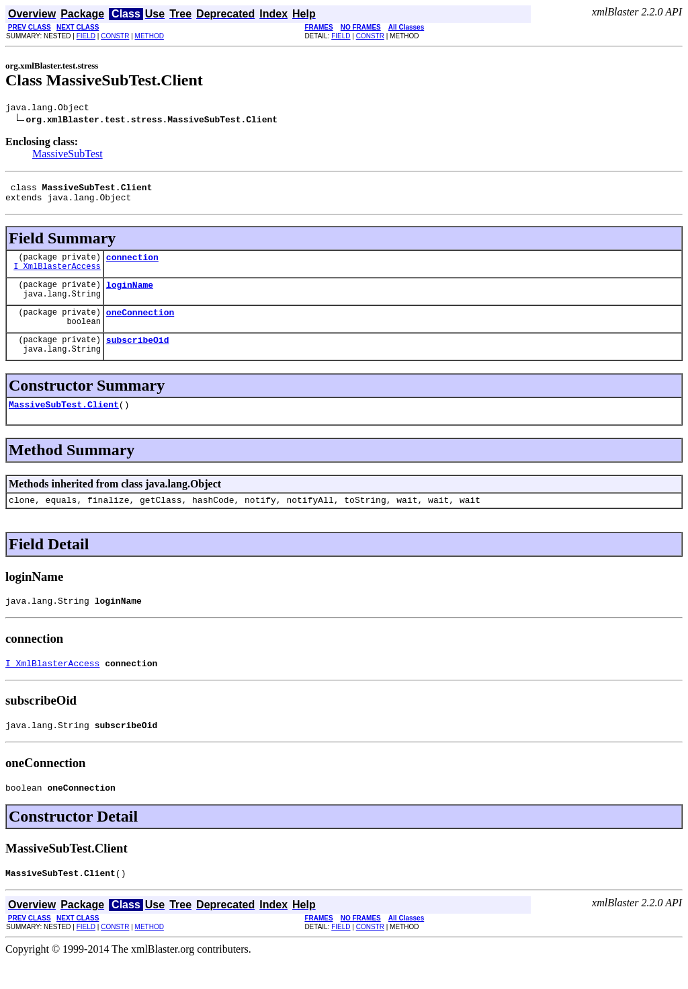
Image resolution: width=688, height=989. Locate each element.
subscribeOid (137, 354)
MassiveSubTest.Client (64, 420)
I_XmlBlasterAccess (57, 276)
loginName (129, 294)
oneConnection (140, 324)
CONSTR (115, 36)
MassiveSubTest (67, 155)
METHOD (149, 36)
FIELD (86, 36)
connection (132, 265)
